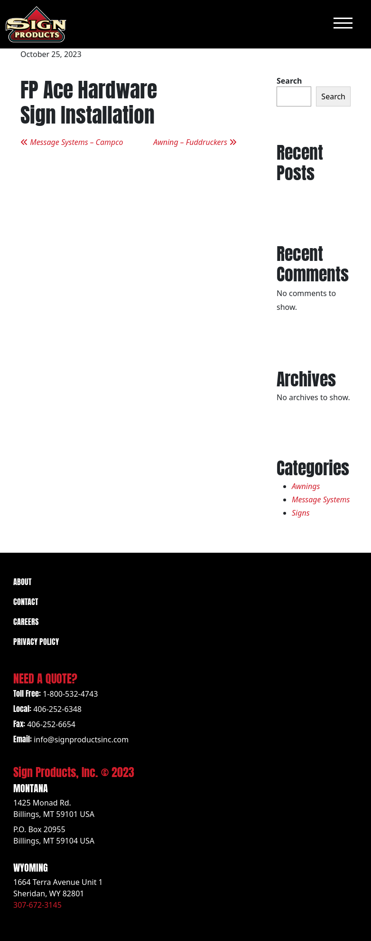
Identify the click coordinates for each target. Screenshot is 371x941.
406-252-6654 (51, 724)
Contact (25, 601)
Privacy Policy (36, 640)
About (22, 581)
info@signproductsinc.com (81, 739)
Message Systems (321, 499)
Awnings (306, 486)
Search (289, 81)
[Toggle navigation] (343, 24)
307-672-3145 (37, 905)
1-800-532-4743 (70, 694)
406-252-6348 (57, 709)
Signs (301, 513)
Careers (25, 621)
